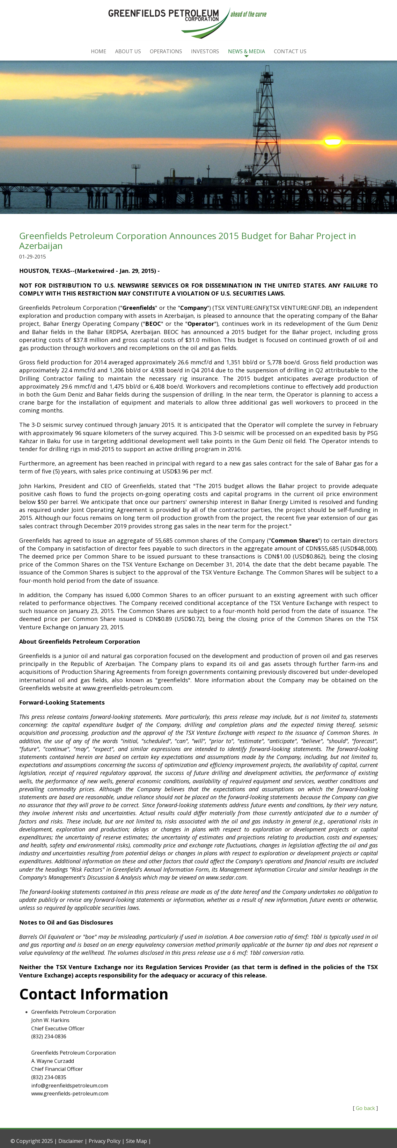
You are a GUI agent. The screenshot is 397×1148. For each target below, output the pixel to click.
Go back (365, 1108)
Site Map (136, 1140)
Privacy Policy (105, 1140)
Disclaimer (70, 1140)
